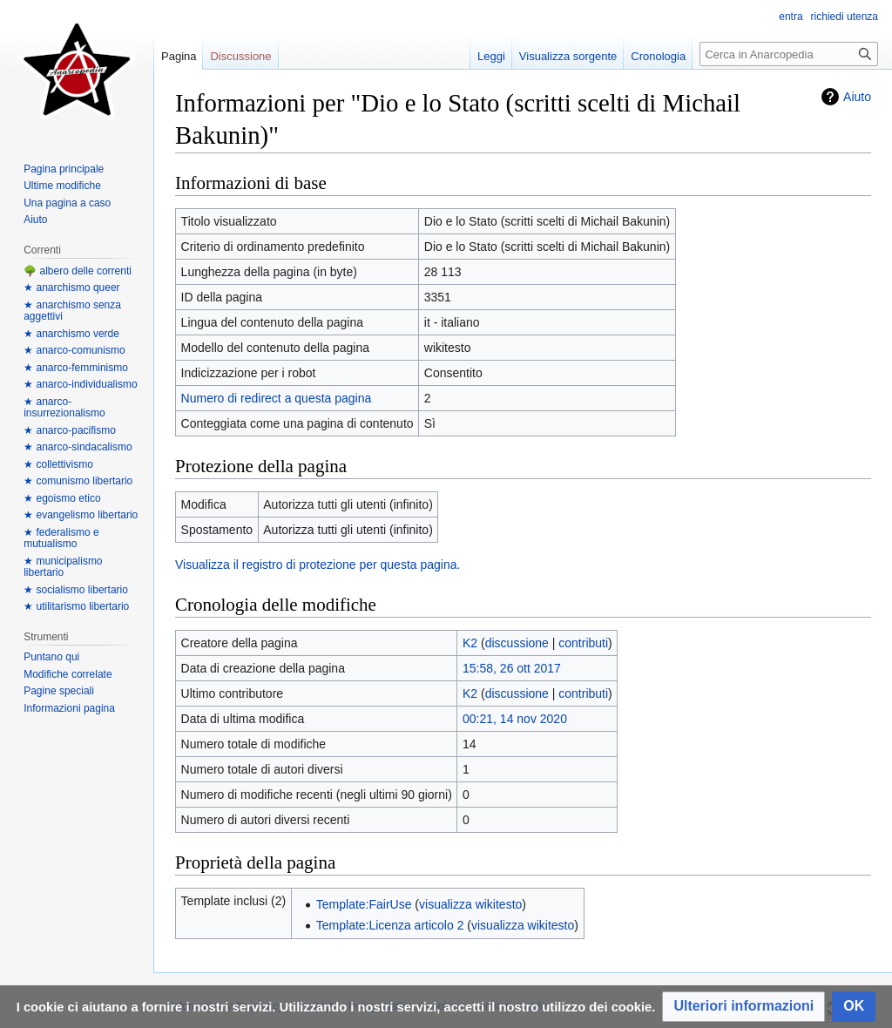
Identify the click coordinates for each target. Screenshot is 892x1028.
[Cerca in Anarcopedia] (788, 54)
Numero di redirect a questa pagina (276, 398)
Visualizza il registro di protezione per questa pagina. (317, 564)
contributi (583, 643)
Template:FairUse (364, 904)
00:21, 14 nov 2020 (515, 719)
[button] (743, 1006)
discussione (517, 643)
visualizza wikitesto (470, 904)
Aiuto (857, 97)
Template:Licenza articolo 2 (390, 925)
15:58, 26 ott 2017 (512, 668)
